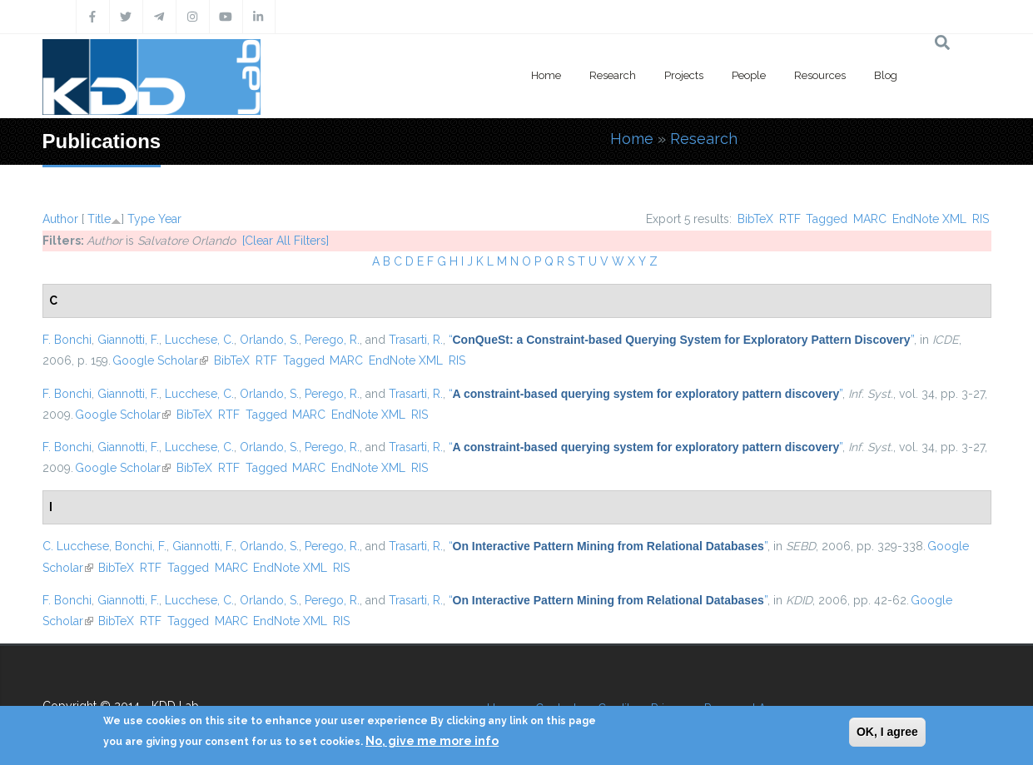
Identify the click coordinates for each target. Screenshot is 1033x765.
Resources (820, 75)
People (749, 75)
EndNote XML (929, 219)
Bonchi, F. (140, 546)
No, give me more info (432, 741)
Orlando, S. (269, 339)
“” (681, 339)
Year (169, 219)
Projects (683, 75)
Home (546, 75)
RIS (980, 219)
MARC (869, 219)
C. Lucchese (75, 546)
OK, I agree (887, 731)
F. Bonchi (67, 339)
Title (99, 219)
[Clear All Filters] (285, 240)
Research (612, 75)
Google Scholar (160, 360)
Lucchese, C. (199, 339)
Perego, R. (332, 339)
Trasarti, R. (416, 339)
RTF (790, 219)
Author (60, 219)
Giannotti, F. (128, 339)
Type (141, 219)
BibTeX (755, 219)
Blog (885, 75)
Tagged (826, 219)
